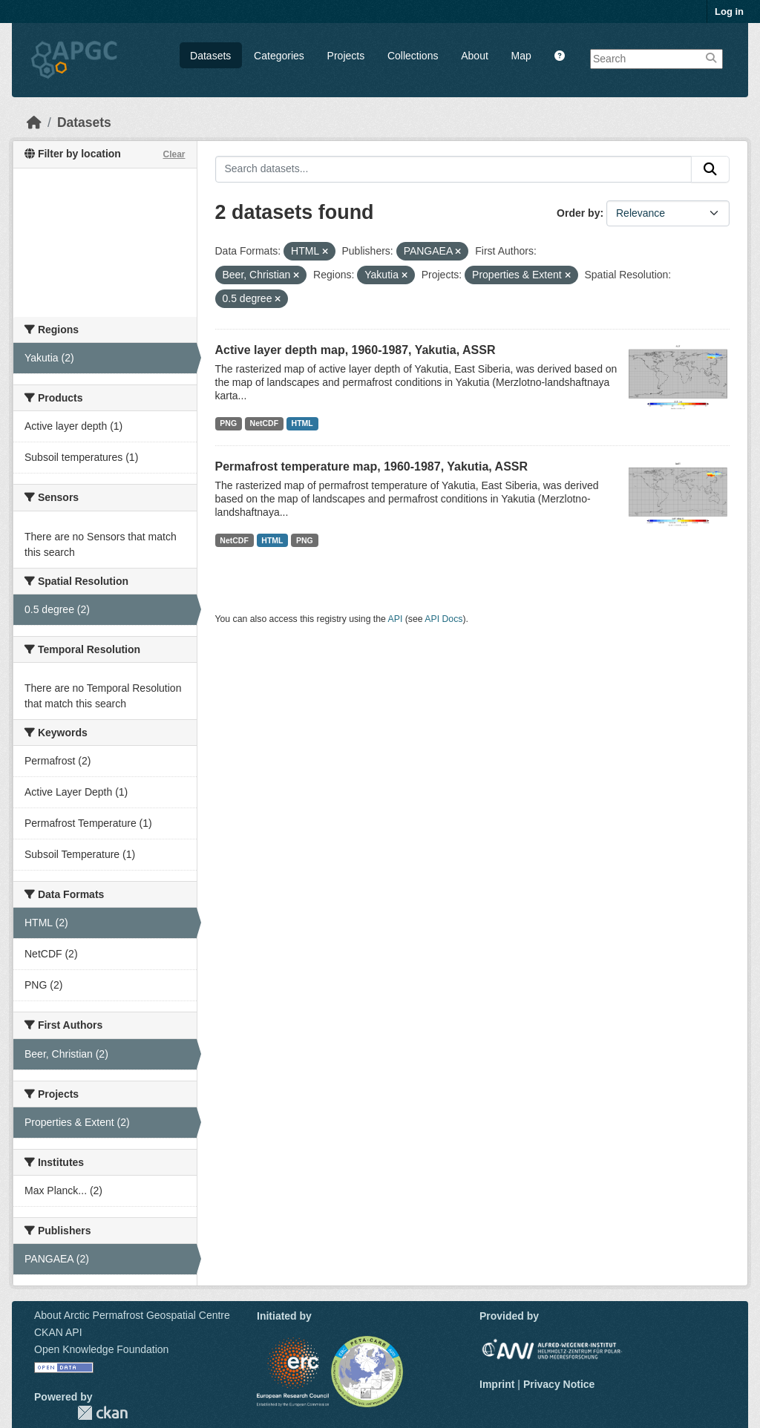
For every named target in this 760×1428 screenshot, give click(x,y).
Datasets (210, 56)
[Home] (34, 122)
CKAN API (58, 1332)
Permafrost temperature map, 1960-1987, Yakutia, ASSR (371, 466)
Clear (174, 154)
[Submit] (710, 169)
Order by (578, 213)
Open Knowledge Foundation (101, 1349)
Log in (729, 11)
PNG (228, 423)
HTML (302, 423)
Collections (412, 56)
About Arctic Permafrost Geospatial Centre (132, 1315)
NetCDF (264, 423)
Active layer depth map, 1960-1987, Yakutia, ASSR (355, 350)
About (474, 56)
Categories (279, 56)
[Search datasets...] (453, 169)
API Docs (443, 619)
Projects (346, 56)
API (395, 619)
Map (521, 56)
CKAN (102, 1413)
